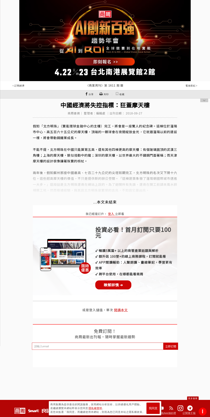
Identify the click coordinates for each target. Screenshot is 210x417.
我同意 (153, 408)
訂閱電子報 (189, 413)
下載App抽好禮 (167, 413)
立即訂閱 (170, 346)
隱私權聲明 (95, 408)
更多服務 (193, 398)
